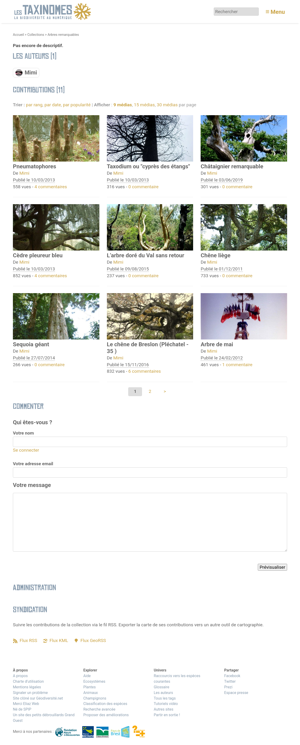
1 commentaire (237, 364)
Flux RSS (28, 640)
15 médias (144, 104)
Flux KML (58, 640)
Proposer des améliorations (106, 715)
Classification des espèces (105, 703)
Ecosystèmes (94, 681)
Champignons (94, 698)
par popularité (76, 104)
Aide (87, 676)
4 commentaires (50, 186)
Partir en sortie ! (167, 715)
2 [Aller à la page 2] (150, 391)
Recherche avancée (99, 709)
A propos (20, 676)
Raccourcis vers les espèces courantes (177, 679)
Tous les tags (165, 698)
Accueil (18, 35)
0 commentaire (143, 186)
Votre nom (23, 433)
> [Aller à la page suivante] (165, 391)
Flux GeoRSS (93, 640)
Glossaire (161, 687)
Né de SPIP (22, 709)
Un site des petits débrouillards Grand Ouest (44, 718)
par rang (34, 104)
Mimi (24, 173)
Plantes (89, 687)
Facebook (232, 676)
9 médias (122, 104)
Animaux (90, 692)
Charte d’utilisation (28, 681)
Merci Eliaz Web (26, 703)
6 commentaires (144, 371)
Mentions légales (27, 687)
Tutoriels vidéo (166, 703)
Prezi (228, 687)
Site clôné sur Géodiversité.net (38, 698)
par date (53, 104)
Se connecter (26, 450)
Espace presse (236, 692)
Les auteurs (163, 692)
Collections (35, 35)
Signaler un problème (30, 692)
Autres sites (163, 709)
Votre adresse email (33, 463)
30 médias (167, 104)
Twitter (230, 681)
